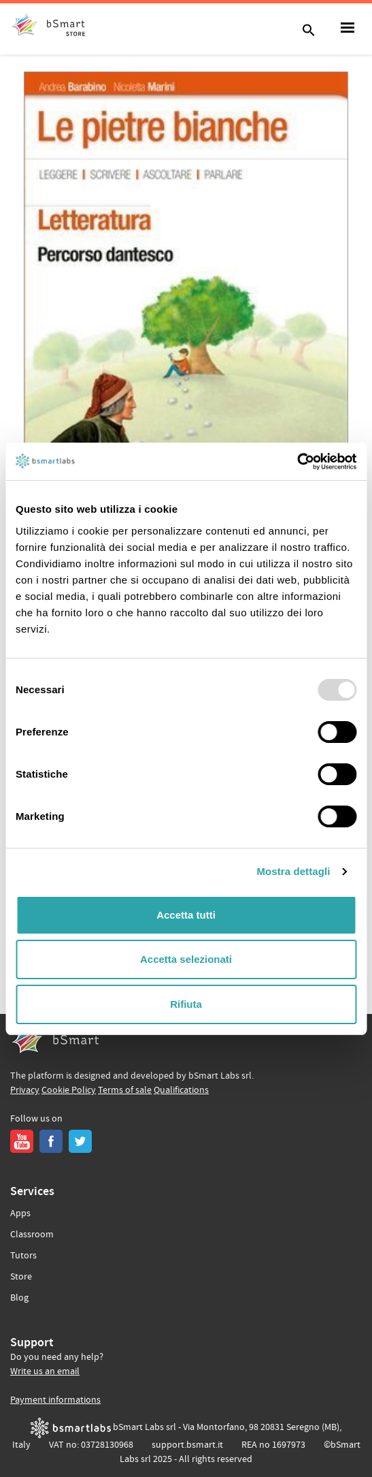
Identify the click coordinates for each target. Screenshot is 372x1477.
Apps (20, 1213)
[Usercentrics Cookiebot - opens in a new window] (296, 462)
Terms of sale (125, 1090)
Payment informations (55, 1400)
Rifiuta (186, 1004)
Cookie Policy (68, 1090)
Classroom (32, 1234)
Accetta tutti (186, 915)
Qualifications (181, 1090)
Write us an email (45, 1371)
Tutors (23, 1256)
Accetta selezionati (186, 959)
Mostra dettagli (293, 871)
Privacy (24, 1090)
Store (21, 1277)
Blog (19, 1298)
